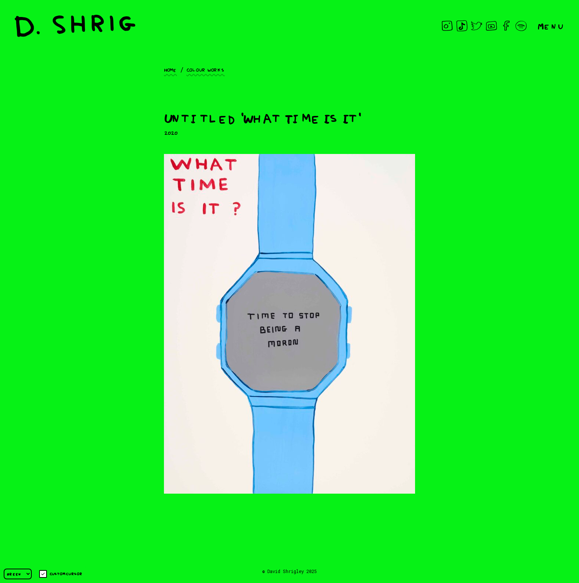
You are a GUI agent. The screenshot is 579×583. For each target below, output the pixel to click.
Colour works (205, 69)
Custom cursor (60, 574)
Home (170, 69)
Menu (551, 26)
